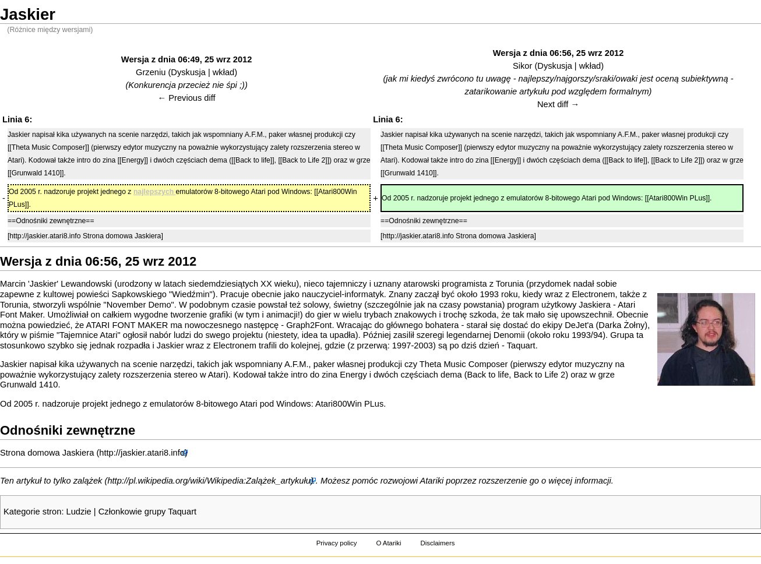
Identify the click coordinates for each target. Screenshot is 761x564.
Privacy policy (336, 543)
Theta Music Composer (464, 364)
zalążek (88, 480)
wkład (223, 72)
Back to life (488, 374)
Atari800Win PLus (349, 403)
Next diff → (558, 104)
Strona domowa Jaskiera (47, 452)
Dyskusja (188, 72)
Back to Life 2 (539, 374)
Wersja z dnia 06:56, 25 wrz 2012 (558, 53)
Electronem (593, 294)
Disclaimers (437, 543)
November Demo (139, 304)
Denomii (509, 335)
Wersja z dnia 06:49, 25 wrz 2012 (186, 59)
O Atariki (388, 543)
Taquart (521, 345)
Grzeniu (150, 72)
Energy (353, 374)
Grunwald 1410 (29, 384)
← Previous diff (187, 98)
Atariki (432, 480)
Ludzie (78, 511)
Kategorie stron (32, 511)
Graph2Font (309, 325)
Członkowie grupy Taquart (147, 511)
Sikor (522, 65)
